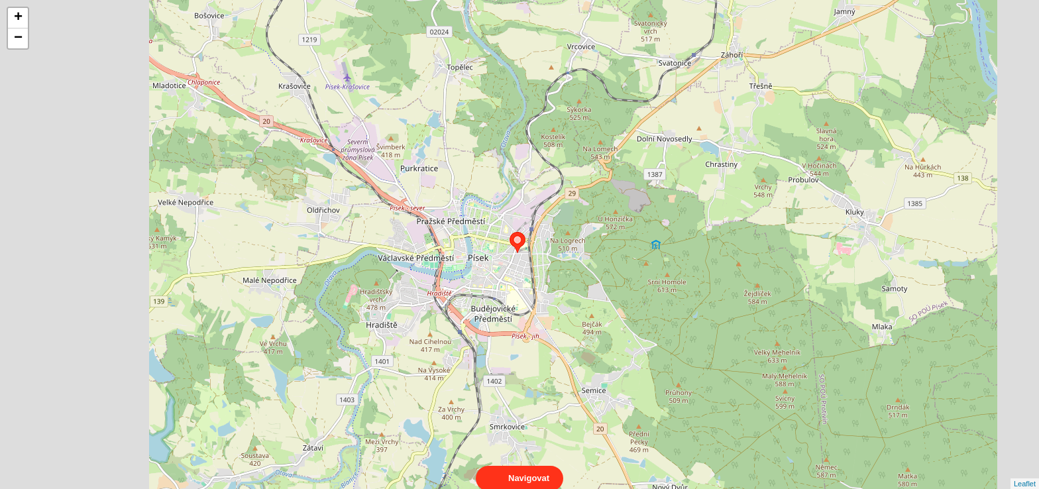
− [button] (18, 38)
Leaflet (1025, 472)
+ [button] (18, 18)
